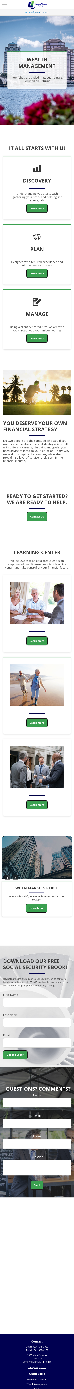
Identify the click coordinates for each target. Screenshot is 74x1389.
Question (37, 1157)
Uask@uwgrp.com (37, 1367)
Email (6, 1035)
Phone (37, 1136)
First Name (10, 995)
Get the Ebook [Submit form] (15, 1054)
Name (37, 1095)
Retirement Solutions (37, 1379)
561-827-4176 (41, 1350)
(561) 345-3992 (40, 1346)
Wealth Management (37, 1384)
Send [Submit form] (37, 1185)
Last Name (10, 1015)
